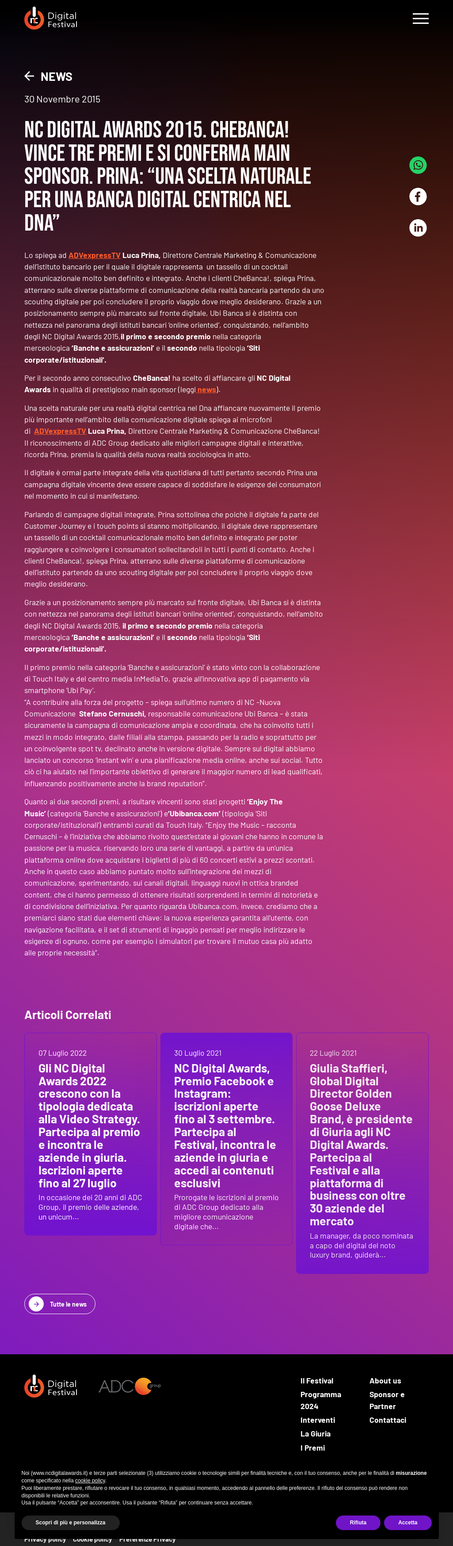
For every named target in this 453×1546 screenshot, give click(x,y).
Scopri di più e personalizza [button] (71, 1522)
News (56, 76)
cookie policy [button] (90, 1481)
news (206, 389)
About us (385, 1380)
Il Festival (317, 1380)
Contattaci (387, 1420)
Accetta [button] (407, 1522)
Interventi (318, 1420)
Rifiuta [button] (358, 1522)
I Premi (313, 1447)
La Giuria (316, 1433)
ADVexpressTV (95, 255)
